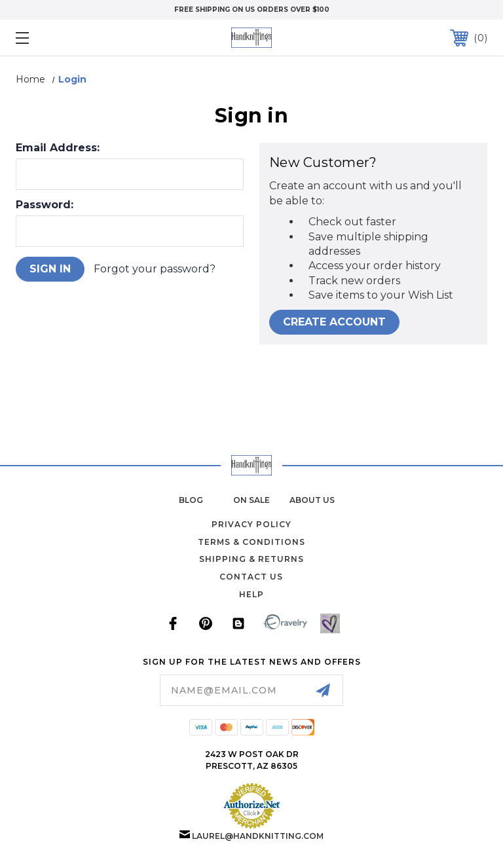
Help (251, 594)
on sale (251, 500)
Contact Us (251, 577)
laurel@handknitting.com (258, 836)
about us (312, 500)
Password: (44, 205)
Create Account (334, 322)
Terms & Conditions (251, 542)
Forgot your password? (154, 269)
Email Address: (58, 148)
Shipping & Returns (251, 559)
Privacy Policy (251, 524)
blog (191, 500)
